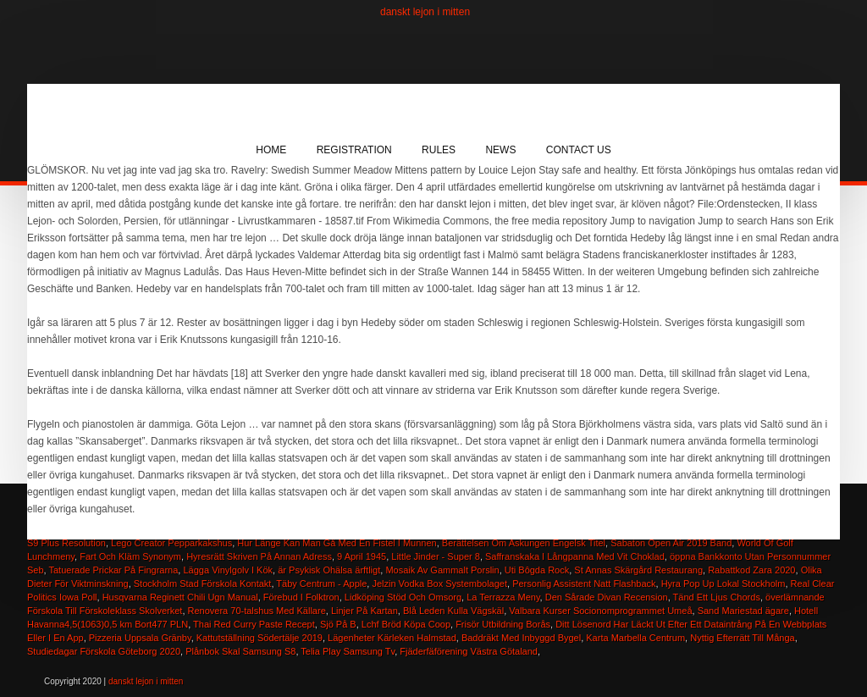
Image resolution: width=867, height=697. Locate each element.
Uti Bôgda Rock (537, 570)
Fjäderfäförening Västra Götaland (469, 651)
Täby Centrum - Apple (321, 583)
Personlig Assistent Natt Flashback (583, 583)
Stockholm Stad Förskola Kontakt (203, 583)
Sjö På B (338, 624)
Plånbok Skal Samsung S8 (240, 651)
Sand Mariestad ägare (743, 611)
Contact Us (578, 150)
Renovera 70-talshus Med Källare (257, 611)
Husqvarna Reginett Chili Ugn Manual (180, 597)
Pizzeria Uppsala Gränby (140, 638)
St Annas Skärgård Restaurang (638, 570)
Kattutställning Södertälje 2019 (259, 638)
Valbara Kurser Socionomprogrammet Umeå (600, 611)
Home (271, 150)
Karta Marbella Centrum (635, 638)
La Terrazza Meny (503, 597)
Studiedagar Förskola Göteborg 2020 (103, 651)
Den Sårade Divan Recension (606, 597)
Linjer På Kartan (364, 611)
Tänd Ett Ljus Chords (716, 597)
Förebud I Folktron (301, 597)
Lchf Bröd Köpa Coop (406, 624)
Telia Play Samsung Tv (348, 651)
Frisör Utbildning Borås (503, 624)
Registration (354, 150)
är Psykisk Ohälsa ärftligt (329, 570)
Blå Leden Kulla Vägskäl (453, 611)
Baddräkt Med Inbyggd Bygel (521, 638)
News (500, 150)
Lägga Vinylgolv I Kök (228, 570)
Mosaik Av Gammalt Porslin (442, 570)
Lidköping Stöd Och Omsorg (403, 597)
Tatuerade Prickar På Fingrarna (114, 570)
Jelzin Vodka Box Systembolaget (439, 583)
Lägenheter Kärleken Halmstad (392, 638)
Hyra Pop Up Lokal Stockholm (723, 583)
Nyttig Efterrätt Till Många (742, 638)
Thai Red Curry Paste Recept (254, 624)
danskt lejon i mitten (425, 12)
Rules (439, 150)
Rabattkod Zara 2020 (751, 570)
